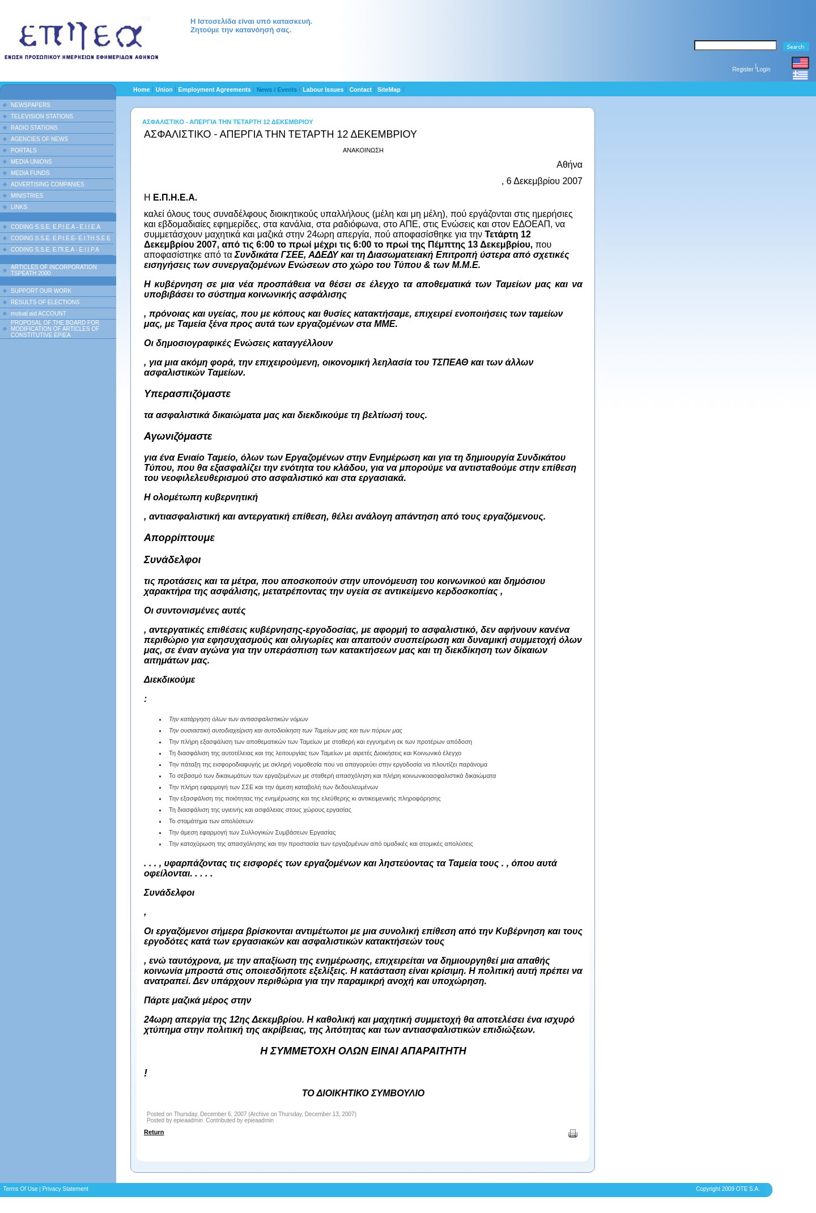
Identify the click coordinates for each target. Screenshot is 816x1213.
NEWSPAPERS (30, 105)
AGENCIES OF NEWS (39, 139)
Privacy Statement (65, 1189)
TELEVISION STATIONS (42, 116)
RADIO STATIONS (34, 128)
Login (763, 69)
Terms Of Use (20, 1189)
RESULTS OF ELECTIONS (45, 302)
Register (742, 69)
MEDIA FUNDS (30, 173)
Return (154, 1132)
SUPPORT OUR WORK (41, 291)
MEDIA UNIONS (31, 162)
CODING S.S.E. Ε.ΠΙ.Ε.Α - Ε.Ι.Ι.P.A (55, 249)
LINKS (19, 207)
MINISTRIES (27, 196)
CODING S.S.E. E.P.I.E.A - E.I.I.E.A (55, 227)
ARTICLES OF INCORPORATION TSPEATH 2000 (54, 270)
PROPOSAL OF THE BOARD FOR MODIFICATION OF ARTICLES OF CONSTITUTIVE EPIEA (55, 329)
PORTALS (24, 150)
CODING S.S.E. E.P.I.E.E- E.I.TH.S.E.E (60, 238)
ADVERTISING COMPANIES (47, 184)
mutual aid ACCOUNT (38, 313)
